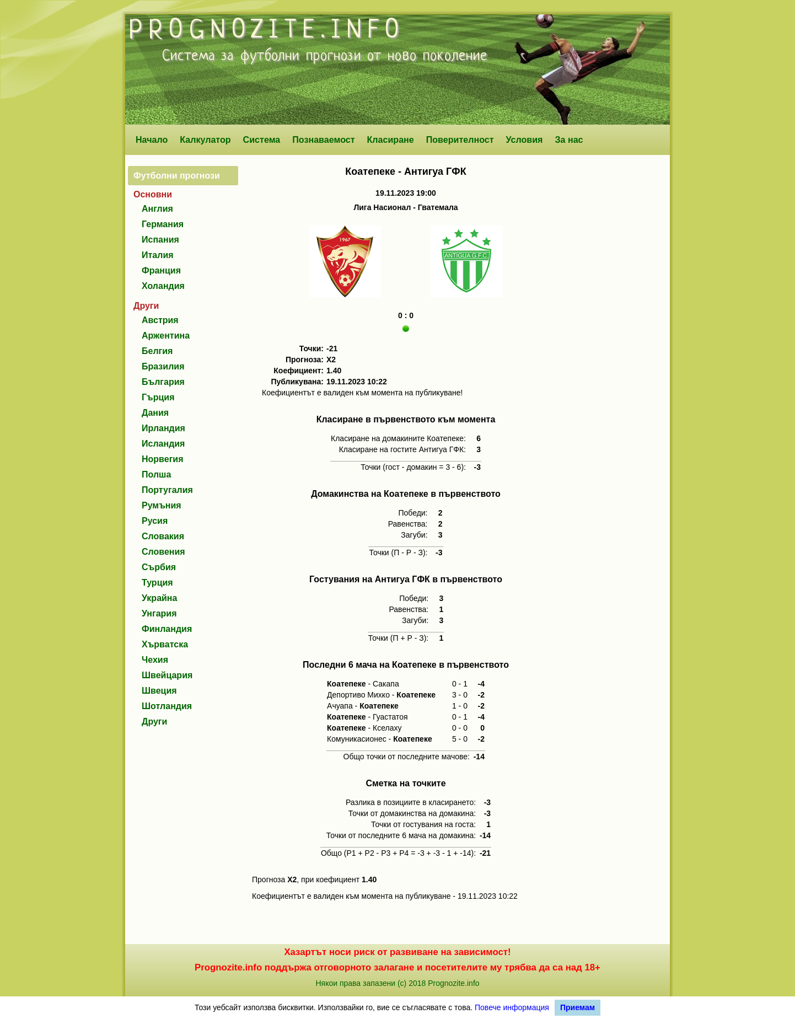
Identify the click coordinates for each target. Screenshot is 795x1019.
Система (262, 139)
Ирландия (163, 428)
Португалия (167, 490)
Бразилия (163, 366)
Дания (155, 412)
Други (154, 721)
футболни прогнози (300, 56)
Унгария (159, 613)
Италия (158, 255)
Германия (163, 224)
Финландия (167, 629)
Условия (524, 139)
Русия (155, 520)
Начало (152, 139)
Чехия (155, 659)
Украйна (159, 598)
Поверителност (460, 139)
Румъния (161, 505)
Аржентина (166, 335)
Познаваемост (323, 139)
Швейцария (167, 675)
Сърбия (159, 567)
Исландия (163, 443)
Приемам (577, 1007)
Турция (157, 582)
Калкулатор (205, 139)
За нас (569, 139)
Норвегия (162, 459)
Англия (157, 208)
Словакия (163, 536)
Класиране (390, 139)
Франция (161, 270)
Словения (163, 551)
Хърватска (165, 644)
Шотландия (167, 706)
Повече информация (512, 1007)
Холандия (163, 286)
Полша (156, 474)
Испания (160, 239)
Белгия (157, 351)
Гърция (158, 397)
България (163, 382)
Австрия (160, 320)
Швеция (159, 690)
